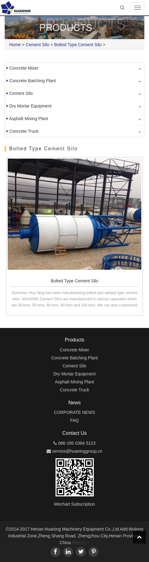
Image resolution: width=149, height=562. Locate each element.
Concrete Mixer (24, 68)
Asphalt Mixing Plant (28, 118)
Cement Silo (37, 44)
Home (15, 44)
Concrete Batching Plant (32, 80)
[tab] (74, 68)
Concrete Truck (24, 131)
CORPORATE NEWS (74, 412)
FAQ (74, 420)
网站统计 (80, 542)
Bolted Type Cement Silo (78, 44)
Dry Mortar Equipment (30, 105)
